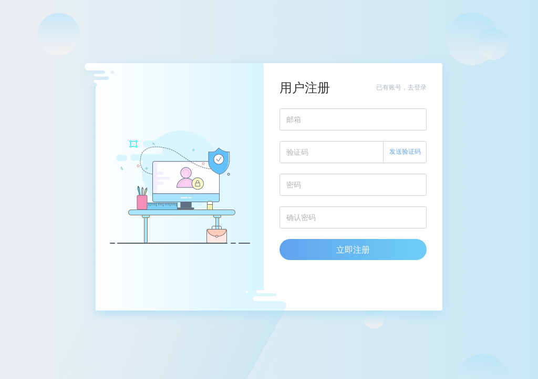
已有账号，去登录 (401, 87)
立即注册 (353, 249)
